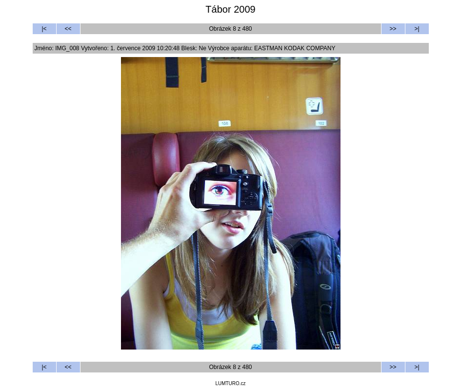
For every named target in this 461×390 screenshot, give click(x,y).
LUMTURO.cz (230, 383)
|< (43, 28)
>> (392, 28)
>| (416, 28)
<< (67, 28)
